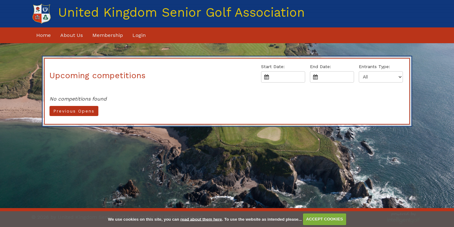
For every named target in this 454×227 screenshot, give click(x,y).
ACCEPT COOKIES (324, 219)
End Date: (320, 66)
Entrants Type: (374, 66)
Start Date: (273, 66)
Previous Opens (74, 111)
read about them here (201, 219)
